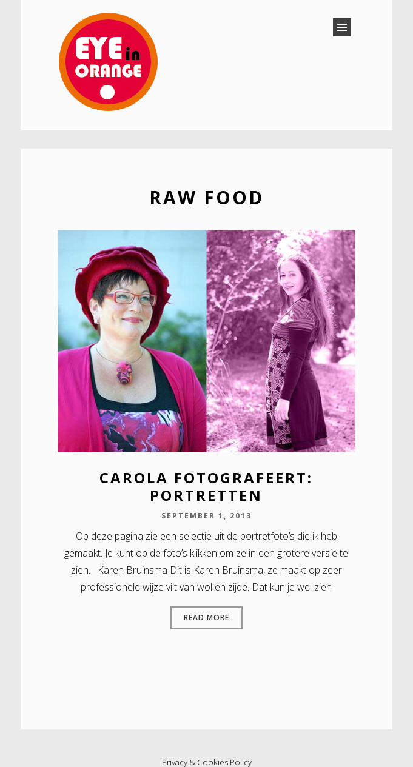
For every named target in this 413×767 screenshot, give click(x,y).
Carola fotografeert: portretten (206, 486)
